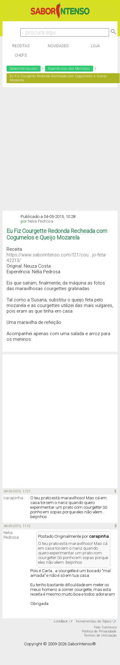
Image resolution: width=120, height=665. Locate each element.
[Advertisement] (58, 149)
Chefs (21, 55)
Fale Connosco (105, 627)
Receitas (20, 46)
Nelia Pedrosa (40, 221)
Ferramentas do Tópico (93, 621)
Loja (95, 46)
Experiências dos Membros (69, 69)
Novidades (58, 46)
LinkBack (61, 621)
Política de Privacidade (99, 631)
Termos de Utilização (100, 635)
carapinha (13, 498)
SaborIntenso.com (24, 69)
